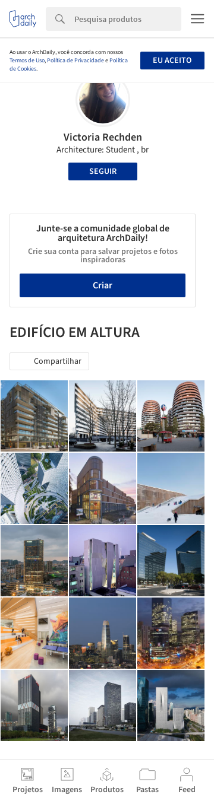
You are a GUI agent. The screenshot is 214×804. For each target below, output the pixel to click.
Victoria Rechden (103, 137)
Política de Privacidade (75, 60)
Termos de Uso (27, 60)
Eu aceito (172, 60)
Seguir (103, 171)
